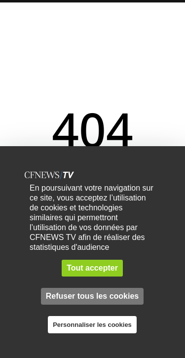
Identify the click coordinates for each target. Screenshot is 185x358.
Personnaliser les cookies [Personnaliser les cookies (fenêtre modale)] (92, 324)
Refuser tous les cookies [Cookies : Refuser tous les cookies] (92, 296)
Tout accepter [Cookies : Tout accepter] (92, 268)
